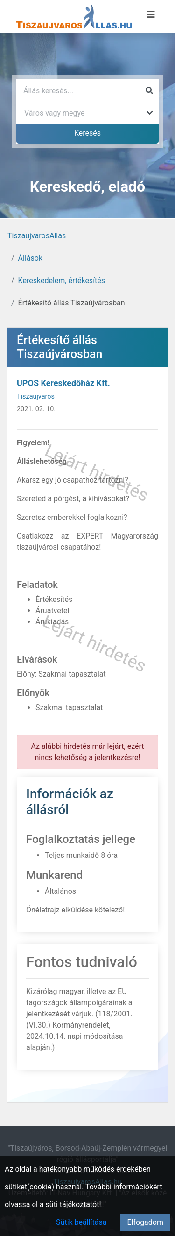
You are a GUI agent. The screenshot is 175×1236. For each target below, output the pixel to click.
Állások (30, 258)
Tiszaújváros (36, 396)
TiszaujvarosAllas (36, 235)
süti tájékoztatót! (73, 1204)
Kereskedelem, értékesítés (61, 280)
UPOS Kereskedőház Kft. (63, 383)
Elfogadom (145, 1222)
